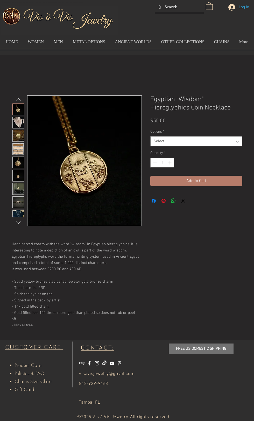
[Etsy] (82, 363)
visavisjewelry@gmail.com (106, 374)
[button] (209, 6)
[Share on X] (183, 201)
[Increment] (170, 162)
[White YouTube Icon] (112, 363)
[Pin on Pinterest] (163, 201)
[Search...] (179, 7)
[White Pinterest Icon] (119, 363)
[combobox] (196, 141)
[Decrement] (154, 162)
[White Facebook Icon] (89, 363)
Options (157, 131)
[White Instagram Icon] (97, 363)
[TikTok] (104, 363)
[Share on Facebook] (154, 201)
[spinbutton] (162, 162)
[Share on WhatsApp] (173, 201)
